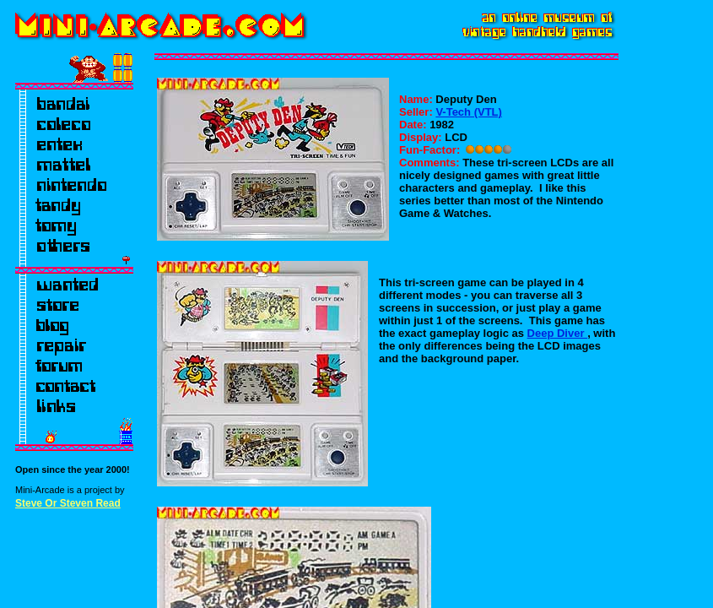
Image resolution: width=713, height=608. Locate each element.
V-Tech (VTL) (468, 112)
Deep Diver (557, 333)
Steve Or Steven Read (68, 503)
